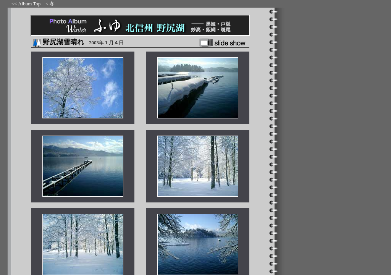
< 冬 (50, 3)
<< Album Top (25, 3)
